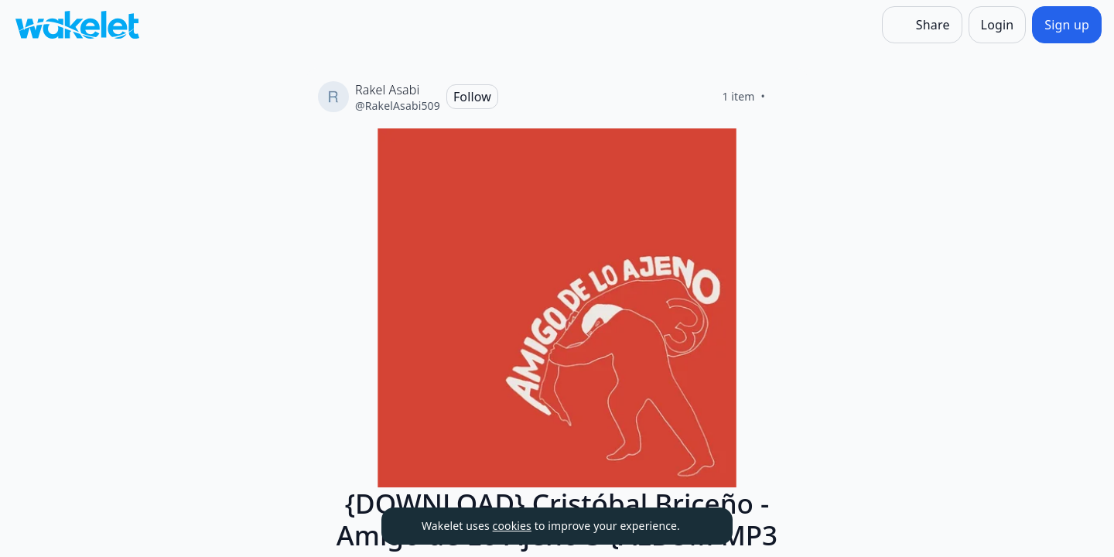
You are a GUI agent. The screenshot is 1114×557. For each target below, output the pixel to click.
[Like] (783, 96)
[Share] (922, 24)
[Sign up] (1067, 24)
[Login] (998, 24)
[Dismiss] (701, 526)
